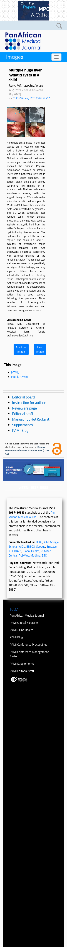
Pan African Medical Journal (32, 514)
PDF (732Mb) (19, 377)
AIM (46, 542)
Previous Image (21, 349)
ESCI (44, 555)
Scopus (40, 546)
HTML (15, 372)
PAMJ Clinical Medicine (24, 622)
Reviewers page (24, 408)
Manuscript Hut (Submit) (31, 419)
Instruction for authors (29, 402)
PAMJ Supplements (22, 663)
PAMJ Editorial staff (22, 671)
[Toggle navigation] (56, 57)
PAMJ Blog (20, 430)
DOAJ (39, 542)
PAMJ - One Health (21, 630)
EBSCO (30, 546)
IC (10, 551)
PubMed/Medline (29, 555)
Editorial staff (22, 413)
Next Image (40, 349)
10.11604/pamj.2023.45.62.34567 (31, 98)
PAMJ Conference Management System (29, 654)
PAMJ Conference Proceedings (28, 644)
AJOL (22, 546)
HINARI (16, 551)
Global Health (31, 551)
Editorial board (23, 397)
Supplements (22, 425)
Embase (52, 546)
